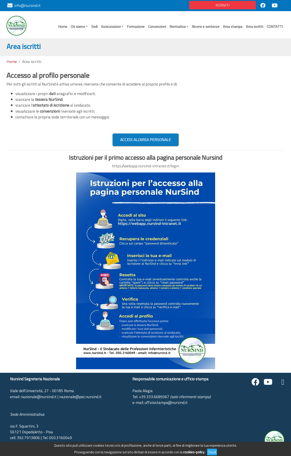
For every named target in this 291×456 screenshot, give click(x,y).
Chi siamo (78, 26)
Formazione (136, 26)
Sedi (94, 26)
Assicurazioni (111, 26)
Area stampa (232, 26)
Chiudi (212, 452)
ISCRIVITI (222, 5)
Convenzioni (157, 26)
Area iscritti (254, 26)
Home (62, 26)
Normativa (178, 26)
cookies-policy (193, 452)
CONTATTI (275, 26)
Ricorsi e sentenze (205, 26)
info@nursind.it (27, 5)
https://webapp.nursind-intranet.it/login (145, 166)
